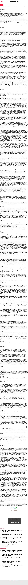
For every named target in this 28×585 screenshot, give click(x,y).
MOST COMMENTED (3, 548)
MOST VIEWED (2, 528)
